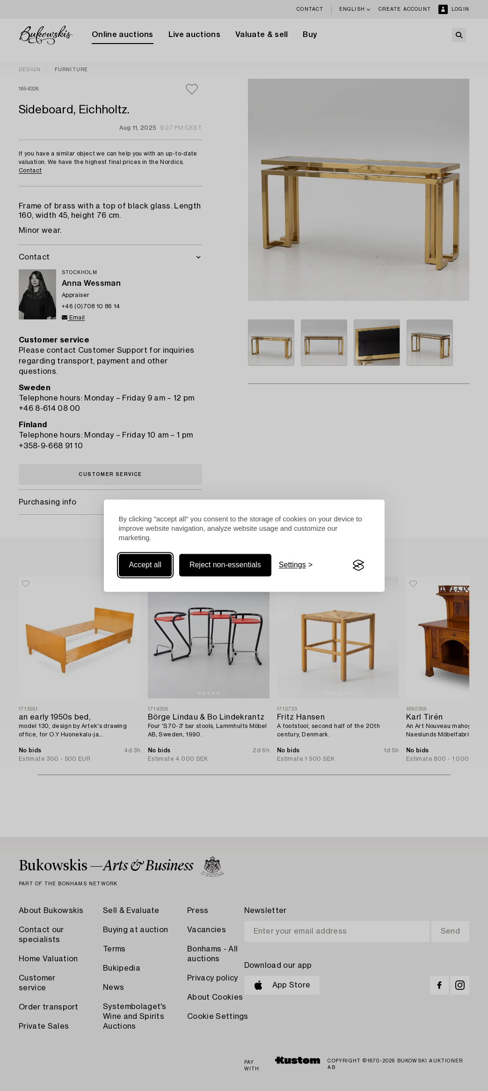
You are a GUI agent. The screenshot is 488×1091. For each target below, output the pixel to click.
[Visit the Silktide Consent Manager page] (358, 565)
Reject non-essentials (225, 565)
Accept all (145, 565)
